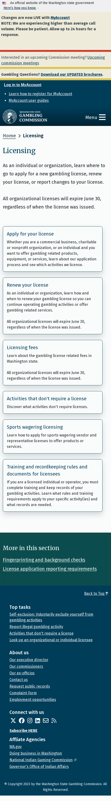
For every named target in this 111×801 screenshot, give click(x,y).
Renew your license (27, 285)
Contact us (18, 679)
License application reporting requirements (50, 569)
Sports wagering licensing (35, 427)
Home (9, 135)
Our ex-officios (22, 673)
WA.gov (15, 746)
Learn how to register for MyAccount (40, 94)
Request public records (29, 686)
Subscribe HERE (23, 730)
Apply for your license (30, 234)
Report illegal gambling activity (36, 626)
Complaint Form (23, 693)
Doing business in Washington (35, 753)
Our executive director (28, 660)
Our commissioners (26, 666)
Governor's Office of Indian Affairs (39, 766)
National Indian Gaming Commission (43, 760)
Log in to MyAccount (22, 85)
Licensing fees (22, 347)
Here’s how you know (20, 8)
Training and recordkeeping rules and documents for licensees (47, 470)
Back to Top (96, 593)
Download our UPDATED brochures (71, 74)
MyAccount (60, 17)
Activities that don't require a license (46, 398)
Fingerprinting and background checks (44, 560)
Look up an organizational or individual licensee (51, 640)
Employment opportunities (32, 699)
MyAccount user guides (29, 100)
